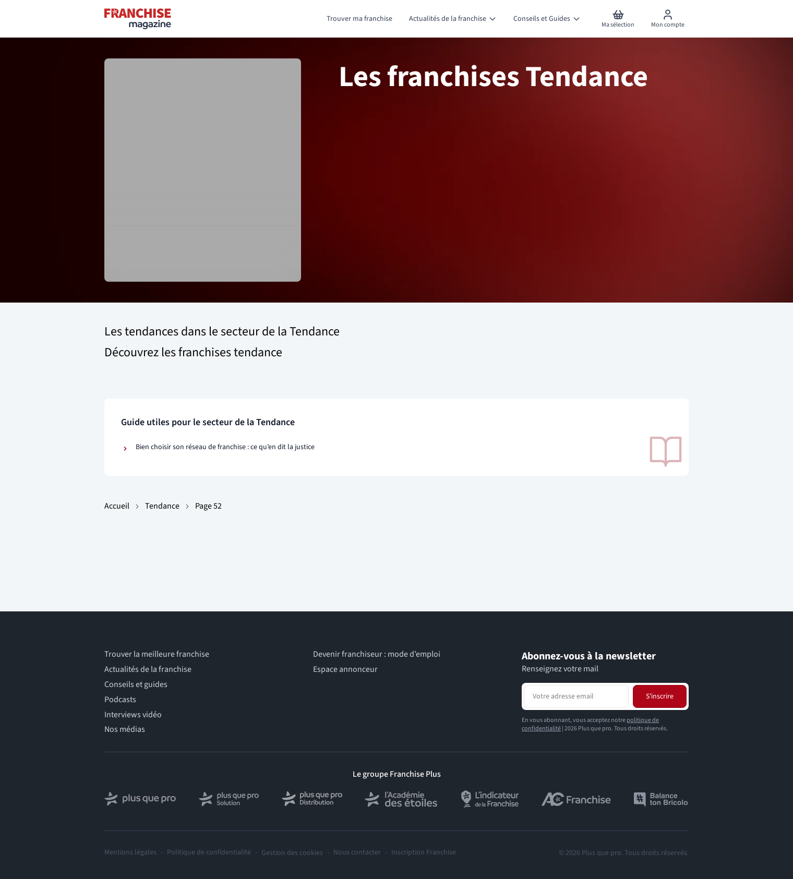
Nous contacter (357, 853)
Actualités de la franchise (147, 669)
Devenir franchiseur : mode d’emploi (376, 654)
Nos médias (124, 729)
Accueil (116, 506)
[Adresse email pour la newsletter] (576, 696)
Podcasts (120, 699)
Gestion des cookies (292, 853)
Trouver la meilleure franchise (156, 654)
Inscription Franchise (423, 853)
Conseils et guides (135, 684)
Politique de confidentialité (209, 853)
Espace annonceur (345, 669)
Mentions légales (130, 853)
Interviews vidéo (133, 714)
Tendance (162, 506)
